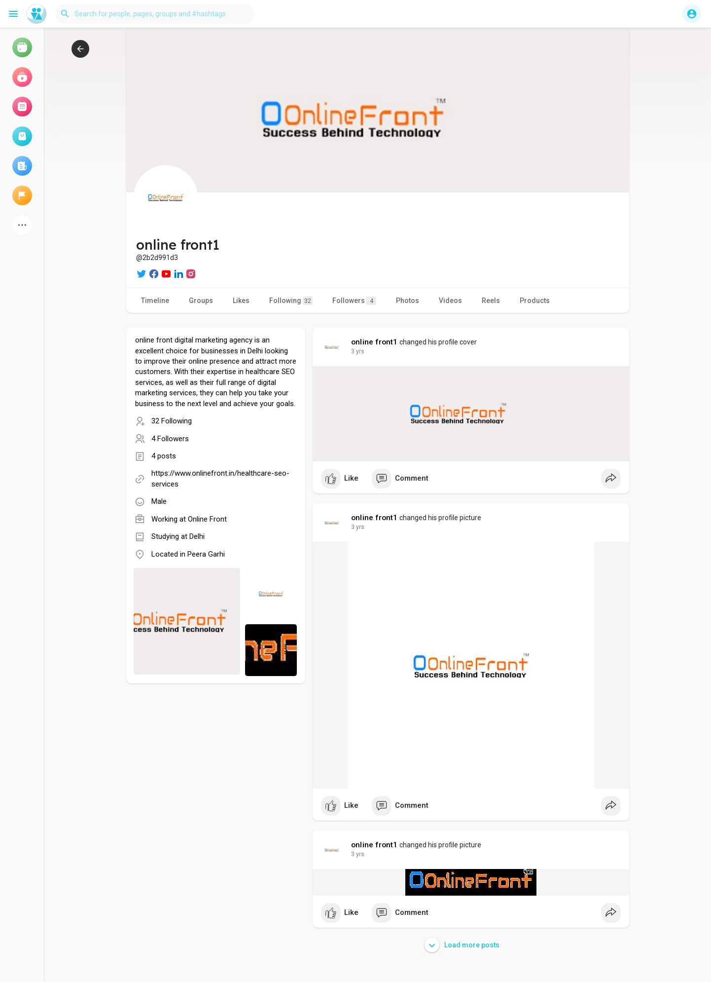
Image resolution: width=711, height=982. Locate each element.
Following (291, 301)
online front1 (374, 342)
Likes (241, 300)
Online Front (207, 519)
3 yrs (357, 351)
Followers (354, 301)
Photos (407, 300)
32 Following (171, 420)
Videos (450, 300)
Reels (491, 300)
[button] (154, 14)
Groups (201, 300)
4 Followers (170, 438)
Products (535, 300)
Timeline (155, 300)
